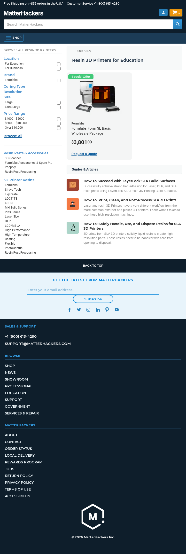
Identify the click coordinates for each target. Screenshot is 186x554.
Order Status (18, 448)
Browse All (13, 136)
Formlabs (11, 80)
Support (13, 400)
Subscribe (93, 299)
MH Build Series (16, 207)
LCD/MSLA (12, 225)
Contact (13, 442)
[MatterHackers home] (93, 517)
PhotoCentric (14, 248)
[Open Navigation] (13, 38)
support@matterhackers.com (38, 343)
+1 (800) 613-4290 (106, 3)
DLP (8, 221)
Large (9, 102)
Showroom (16, 379)
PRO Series (12, 212)
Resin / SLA (83, 51)
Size (7, 97)
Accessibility (17, 496)
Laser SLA (12, 216)
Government (17, 406)
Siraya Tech (13, 189)
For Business (14, 68)
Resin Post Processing (20, 171)
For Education (14, 63)
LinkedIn (97, 309)
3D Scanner (13, 158)
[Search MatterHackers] (177, 24)
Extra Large (12, 107)
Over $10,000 (14, 127)
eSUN (9, 203)
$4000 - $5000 (14, 118)
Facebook (69, 309)
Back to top (93, 265)
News (10, 372)
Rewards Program (23, 462)
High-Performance (17, 230)
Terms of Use (18, 489)
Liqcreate (11, 194)
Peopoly (10, 167)
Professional (18, 386)
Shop (10, 366)
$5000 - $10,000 (16, 123)
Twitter (79, 309)
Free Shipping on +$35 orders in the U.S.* (33, 3)
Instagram (88, 309)
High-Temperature (17, 234)
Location (11, 58)
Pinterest (107, 309)
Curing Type (14, 86)
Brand (9, 75)
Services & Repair (22, 413)
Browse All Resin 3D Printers (30, 50)
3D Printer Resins (19, 180)
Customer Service (80, 3)
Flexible (10, 243)
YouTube (116, 309)
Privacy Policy (19, 482)
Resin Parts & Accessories (26, 153)
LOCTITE (11, 198)
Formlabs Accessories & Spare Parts (28, 162)
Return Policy (19, 476)
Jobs (9, 469)
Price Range (14, 113)
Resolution (13, 92)
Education (15, 393)
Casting (10, 239)
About (11, 435)
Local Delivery (20, 455)
